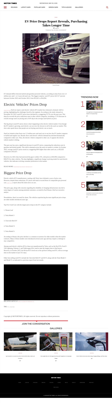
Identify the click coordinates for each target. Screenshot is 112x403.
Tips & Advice (67, 9)
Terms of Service (83, 392)
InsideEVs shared (12, 184)
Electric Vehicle (16, 308)
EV (9, 308)
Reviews (14, 9)
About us (26, 392)
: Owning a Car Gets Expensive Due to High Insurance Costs (37, 303)
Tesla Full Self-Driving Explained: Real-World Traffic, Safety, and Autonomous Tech (93, 141)
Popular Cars (39, 9)
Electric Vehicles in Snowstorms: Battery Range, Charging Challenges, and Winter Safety (92, 360)
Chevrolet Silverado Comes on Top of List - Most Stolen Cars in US (35, 168)
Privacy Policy (67, 392)
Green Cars (53, 9)
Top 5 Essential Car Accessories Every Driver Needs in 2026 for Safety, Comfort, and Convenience (94, 213)
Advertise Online (52, 392)
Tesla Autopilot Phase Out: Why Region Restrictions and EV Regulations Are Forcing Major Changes (94, 117)
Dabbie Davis (57, 30)
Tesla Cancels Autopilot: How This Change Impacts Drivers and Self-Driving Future (94, 165)
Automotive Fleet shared (11, 112)
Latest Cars (26, 9)
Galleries (79, 9)
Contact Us (38, 392)
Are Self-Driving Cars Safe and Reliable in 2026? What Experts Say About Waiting (94, 189)
